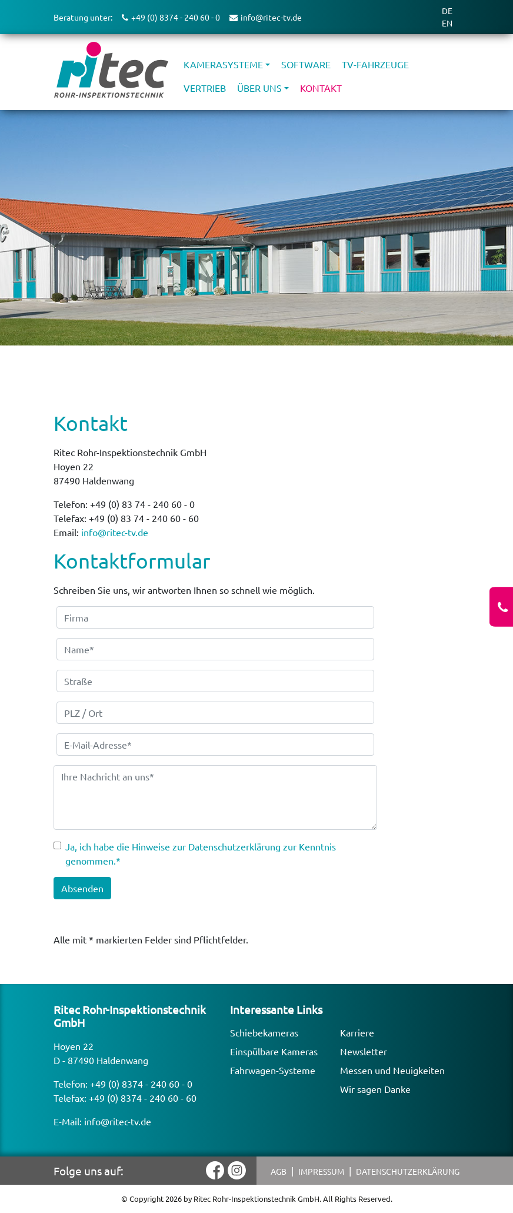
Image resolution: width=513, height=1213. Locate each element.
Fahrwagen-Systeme (272, 1070)
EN (447, 23)
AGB (279, 1171)
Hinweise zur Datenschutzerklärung (206, 846)
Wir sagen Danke (375, 1089)
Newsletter (363, 1051)
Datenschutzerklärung (407, 1171)
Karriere (357, 1032)
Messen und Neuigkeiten (392, 1070)
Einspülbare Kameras (274, 1051)
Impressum (321, 1171)
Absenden (82, 888)
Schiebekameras (264, 1032)
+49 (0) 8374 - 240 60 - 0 (141, 1083)
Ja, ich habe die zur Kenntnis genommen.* (200, 853)
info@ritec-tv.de (114, 532)
